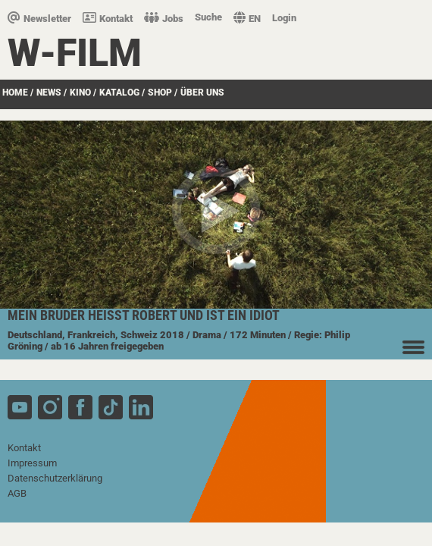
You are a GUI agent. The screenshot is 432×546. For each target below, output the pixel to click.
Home (15, 92)
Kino (80, 92)
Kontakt (108, 18)
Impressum (32, 463)
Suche (208, 17)
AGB (17, 493)
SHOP (160, 92)
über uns (202, 92)
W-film (75, 53)
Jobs (163, 18)
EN (247, 18)
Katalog (119, 92)
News (48, 92)
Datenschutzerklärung (55, 478)
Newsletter (39, 18)
